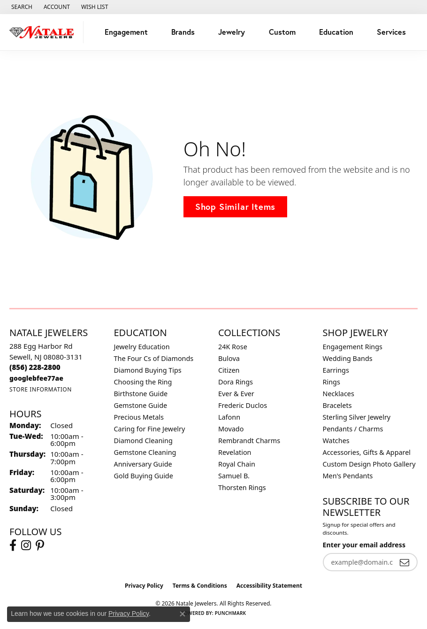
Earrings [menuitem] (336, 370)
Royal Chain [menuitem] (236, 464)
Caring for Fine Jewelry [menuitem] (149, 428)
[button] (20, 7)
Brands (183, 32)
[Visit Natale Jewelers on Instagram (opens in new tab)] (26, 545)
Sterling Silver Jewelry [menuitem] (357, 417)
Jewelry (231, 32)
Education (336, 32)
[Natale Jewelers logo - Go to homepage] (44, 32)
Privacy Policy (144, 586)
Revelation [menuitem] (235, 452)
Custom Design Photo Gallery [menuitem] (369, 464)
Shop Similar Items (235, 206)
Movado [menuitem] (231, 428)
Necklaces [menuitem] (338, 393)
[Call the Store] (35, 367)
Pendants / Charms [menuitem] (353, 428)
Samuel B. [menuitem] (234, 475)
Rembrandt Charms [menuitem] (249, 440)
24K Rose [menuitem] (232, 346)
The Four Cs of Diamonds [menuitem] (154, 358)
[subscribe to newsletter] (404, 562)
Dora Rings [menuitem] (235, 381)
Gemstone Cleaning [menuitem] (145, 452)
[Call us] (36, 378)
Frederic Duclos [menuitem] (242, 405)
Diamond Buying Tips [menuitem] (148, 370)
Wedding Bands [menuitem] (348, 358)
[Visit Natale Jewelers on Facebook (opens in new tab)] (12, 545)
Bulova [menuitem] (229, 358)
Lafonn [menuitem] (229, 417)
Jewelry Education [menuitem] (142, 346)
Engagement (126, 32)
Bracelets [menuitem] (337, 405)
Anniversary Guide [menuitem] (143, 464)
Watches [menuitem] (336, 440)
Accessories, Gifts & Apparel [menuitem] (367, 452)
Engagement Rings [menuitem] (353, 346)
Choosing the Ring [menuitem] (143, 381)
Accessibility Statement (269, 586)
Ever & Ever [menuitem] (236, 393)
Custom (282, 32)
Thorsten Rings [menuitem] (242, 487)
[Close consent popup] (182, 614)
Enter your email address (364, 544)
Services (391, 32)
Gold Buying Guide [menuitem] (143, 475)
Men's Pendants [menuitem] (348, 475)
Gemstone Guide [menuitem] (141, 405)
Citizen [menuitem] (229, 370)
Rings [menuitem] (331, 381)
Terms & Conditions (200, 586)
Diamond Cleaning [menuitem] (143, 440)
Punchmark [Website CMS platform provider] (230, 613)
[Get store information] (40, 389)
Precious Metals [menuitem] (139, 417)
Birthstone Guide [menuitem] (141, 393)
